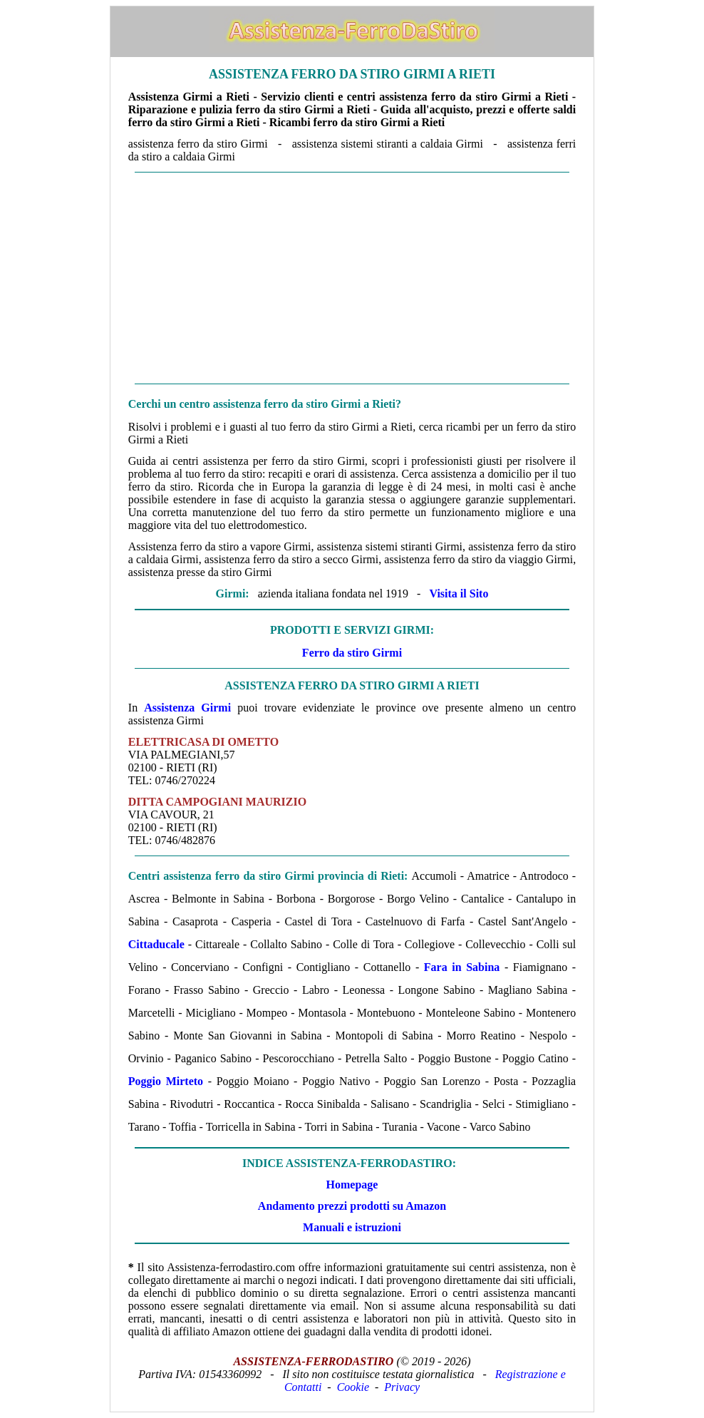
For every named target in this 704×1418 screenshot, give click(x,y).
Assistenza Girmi (187, 708)
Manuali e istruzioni (352, 1227)
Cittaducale (156, 944)
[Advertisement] (352, 278)
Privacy (402, 1387)
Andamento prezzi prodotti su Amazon (352, 1206)
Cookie (353, 1387)
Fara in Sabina (462, 967)
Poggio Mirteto (165, 1081)
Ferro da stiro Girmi (352, 653)
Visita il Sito (458, 593)
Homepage (352, 1184)
